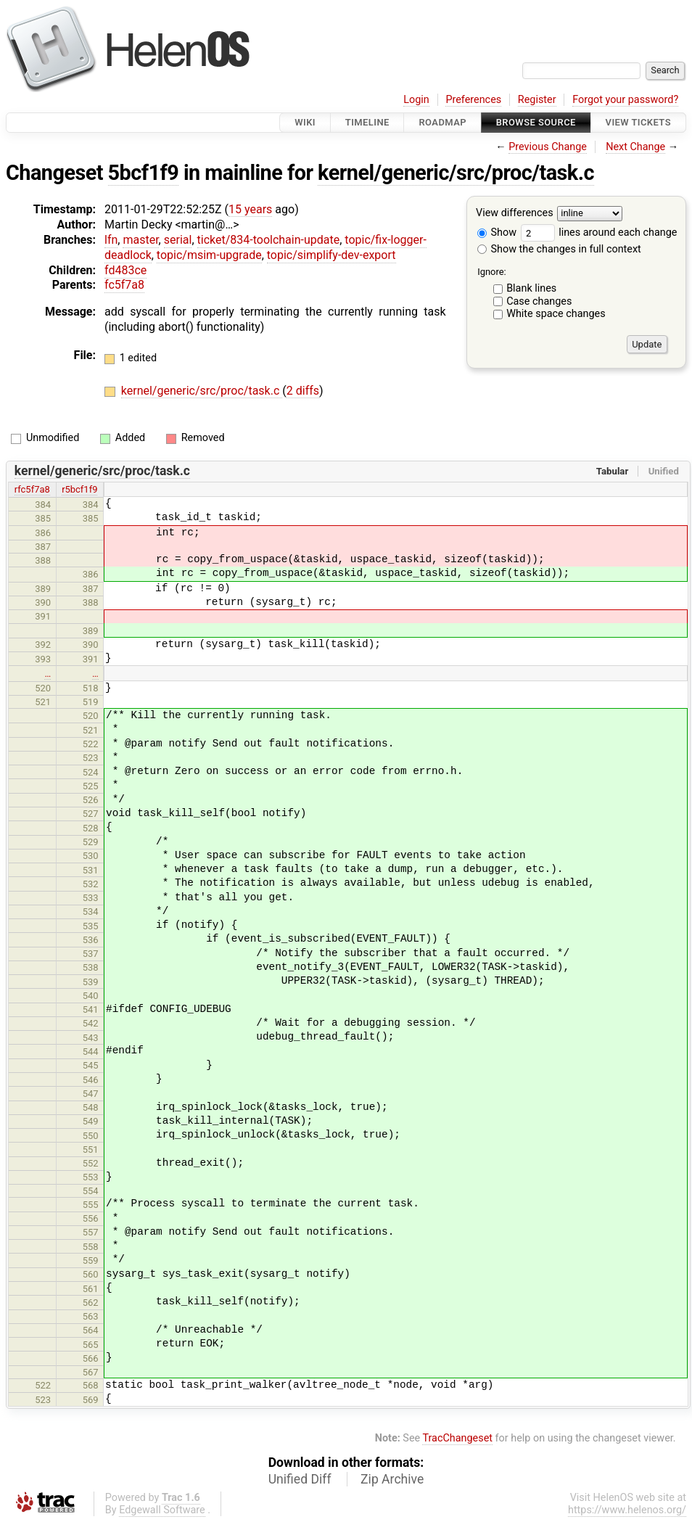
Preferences (473, 100)
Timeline (367, 122)
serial (178, 240)
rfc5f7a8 (32, 489)
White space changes (556, 314)
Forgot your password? (625, 100)
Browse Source (536, 122)
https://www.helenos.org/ (627, 1510)
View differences (514, 213)
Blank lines (531, 288)
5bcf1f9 (143, 172)
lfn (111, 240)
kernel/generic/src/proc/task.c (456, 172)
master (140, 240)
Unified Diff (299, 1479)
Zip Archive (392, 1479)
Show (496, 232)
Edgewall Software (162, 1510)
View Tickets (638, 122)
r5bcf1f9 (79, 489)
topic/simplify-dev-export (331, 255)
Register (537, 100)
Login (416, 100)
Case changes (539, 301)
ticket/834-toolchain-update (268, 240)
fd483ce (125, 270)
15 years (250, 209)
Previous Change (547, 147)
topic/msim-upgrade (209, 255)
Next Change (635, 147)
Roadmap (442, 122)
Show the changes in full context (559, 249)
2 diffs (303, 391)
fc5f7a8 (124, 285)
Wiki (305, 122)
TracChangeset (457, 1438)
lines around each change (599, 232)
